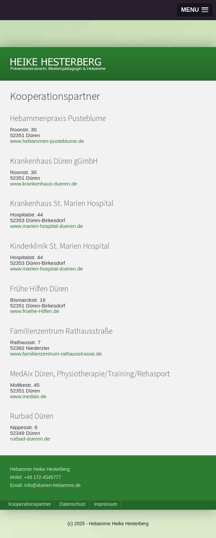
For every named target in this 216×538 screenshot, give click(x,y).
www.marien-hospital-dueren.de (46, 226)
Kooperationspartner (29, 504)
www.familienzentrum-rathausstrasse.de (56, 354)
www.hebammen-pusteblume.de (47, 141)
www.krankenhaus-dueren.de (43, 184)
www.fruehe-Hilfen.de (34, 311)
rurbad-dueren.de (30, 439)
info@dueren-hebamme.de (53, 485)
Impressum (105, 504)
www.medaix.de (28, 396)
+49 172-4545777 (42, 477)
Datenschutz (73, 504)
